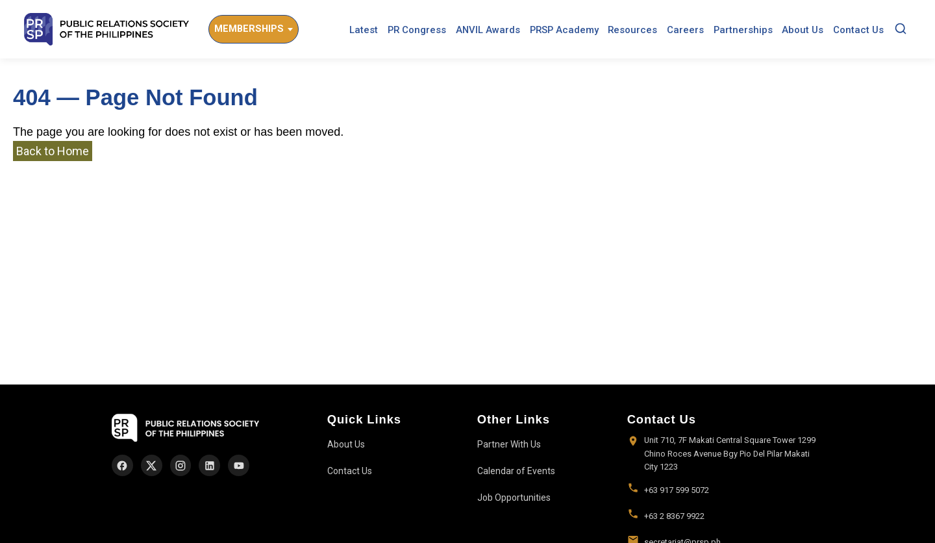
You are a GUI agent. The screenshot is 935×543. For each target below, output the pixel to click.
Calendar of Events (516, 471)
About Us (802, 30)
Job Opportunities (514, 497)
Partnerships (743, 30)
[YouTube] (238, 465)
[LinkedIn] (209, 465)
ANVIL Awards (488, 30)
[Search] (900, 29)
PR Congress (417, 30)
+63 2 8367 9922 (674, 516)
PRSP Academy (564, 30)
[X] (151, 465)
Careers (685, 30)
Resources (632, 30)
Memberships (249, 28)
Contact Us (858, 30)
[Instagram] (181, 465)
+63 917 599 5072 (676, 490)
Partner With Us (509, 444)
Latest (363, 30)
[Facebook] (122, 465)
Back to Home (52, 151)
